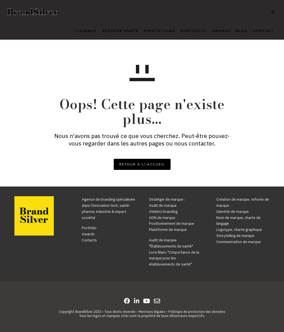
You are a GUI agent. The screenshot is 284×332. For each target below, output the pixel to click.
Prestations (152, 31)
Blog (234, 31)
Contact (256, 31)
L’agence (79, 31)
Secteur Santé (113, 31)
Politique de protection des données (196, 312)
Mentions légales (152, 312)
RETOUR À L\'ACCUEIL (142, 164)
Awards (214, 31)
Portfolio (186, 31)
